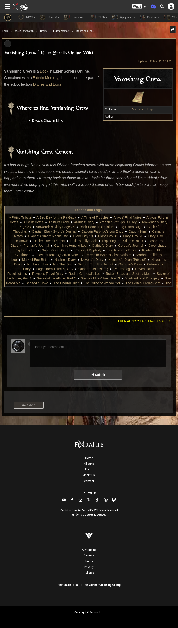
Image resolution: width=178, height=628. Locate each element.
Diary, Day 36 (108, 236)
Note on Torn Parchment (95, 264)
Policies (89, 572)
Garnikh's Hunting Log (70, 245)
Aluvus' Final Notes (127, 217)
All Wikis (89, 463)
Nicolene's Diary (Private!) (127, 259)
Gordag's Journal (130, 245)
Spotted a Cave (37, 283)
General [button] (49, 17)
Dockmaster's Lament (49, 241)
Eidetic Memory (61, 31)
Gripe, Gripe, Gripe (55, 250)
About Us (89, 475)
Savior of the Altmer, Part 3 (100, 278)
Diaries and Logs (85, 31)
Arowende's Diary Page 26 (55, 227)
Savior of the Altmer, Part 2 (56, 278)
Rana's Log (122, 269)
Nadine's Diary (65, 259)
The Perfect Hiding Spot (142, 283)
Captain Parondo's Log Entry (102, 231)
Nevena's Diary (92, 259)
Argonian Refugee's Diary (118, 222)
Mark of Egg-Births (35, 259)
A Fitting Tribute (20, 217)
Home (5, 31)
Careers (89, 555)
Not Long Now (37, 264)
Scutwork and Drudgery (142, 278)
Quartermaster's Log (93, 269)
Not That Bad (62, 264)
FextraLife (64, 585)
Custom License (94, 514)
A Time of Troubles (94, 217)
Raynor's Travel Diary (47, 273)
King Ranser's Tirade (122, 250)
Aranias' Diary (84, 222)
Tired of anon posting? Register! (144, 321)
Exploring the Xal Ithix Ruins (122, 241)
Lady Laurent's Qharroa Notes (57, 255)
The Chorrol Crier (66, 283)
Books (43, 31)
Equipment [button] (123, 17)
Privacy (89, 567)
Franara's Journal (36, 245)
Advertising (89, 549)
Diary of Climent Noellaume (48, 236)
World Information (24, 31)
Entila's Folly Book (83, 241)
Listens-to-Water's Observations (108, 255)
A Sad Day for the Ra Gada (56, 217)
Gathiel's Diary (102, 245)
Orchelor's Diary (130, 264)
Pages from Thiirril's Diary (54, 269)
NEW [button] (27, 17)
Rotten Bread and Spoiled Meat (128, 273)
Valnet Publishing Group (105, 585)
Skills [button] (99, 17)
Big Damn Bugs (130, 227)
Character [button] (75, 17)
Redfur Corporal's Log (85, 273)
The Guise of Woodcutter (102, 283)
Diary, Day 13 (83, 236)
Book (44, 71)
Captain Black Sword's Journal (54, 231)
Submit (98, 375)
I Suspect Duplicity (88, 250)
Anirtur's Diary (59, 222)
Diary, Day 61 (132, 236)
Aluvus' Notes (33, 222)
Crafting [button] (150, 17)
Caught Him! (138, 231)
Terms (89, 561)
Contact (89, 481)
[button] (139, 7)
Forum (89, 469)
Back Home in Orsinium (97, 227)
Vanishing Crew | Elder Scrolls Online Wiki (48, 53)
